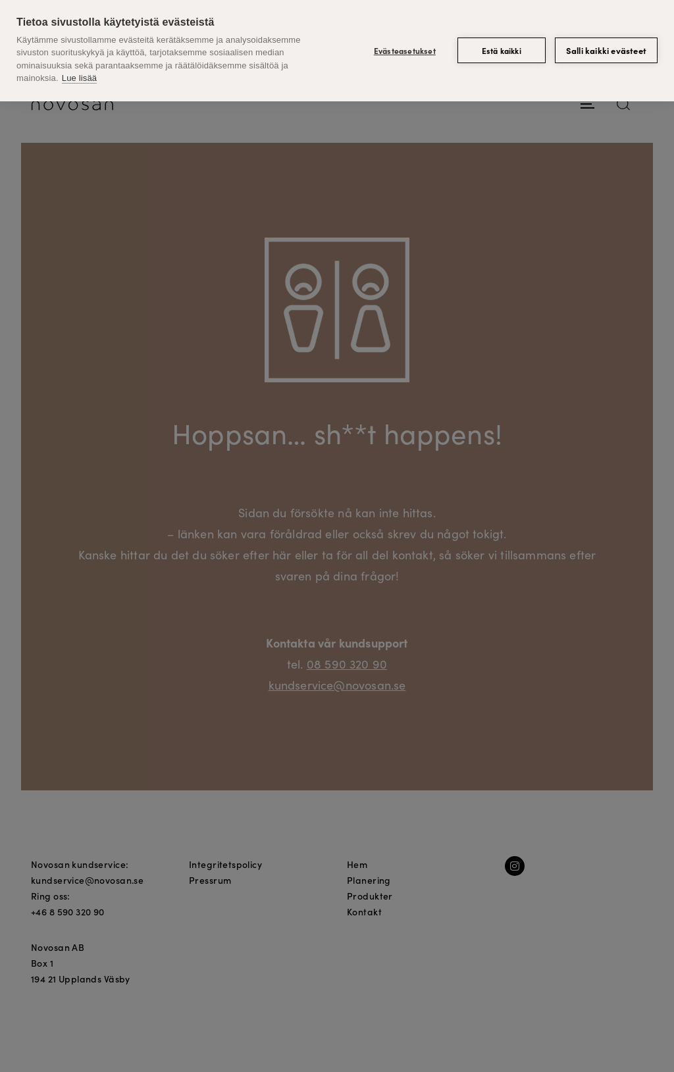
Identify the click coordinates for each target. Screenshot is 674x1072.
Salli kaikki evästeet (606, 50)
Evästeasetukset (405, 50)
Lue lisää (79, 78)
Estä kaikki (501, 50)
